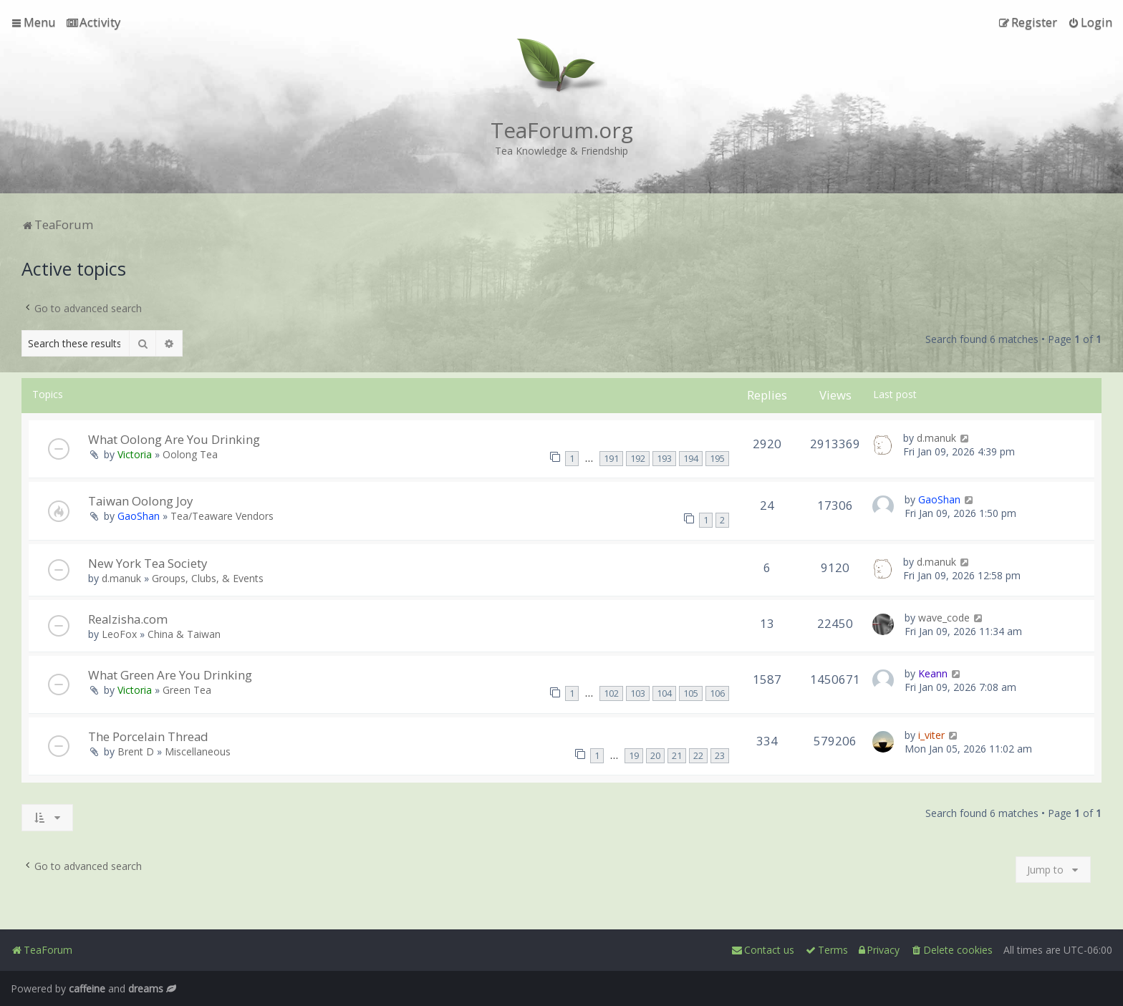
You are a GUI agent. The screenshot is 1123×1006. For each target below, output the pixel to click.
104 (664, 693)
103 (637, 693)
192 (637, 459)
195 (717, 459)
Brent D (135, 751)
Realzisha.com (128, 619)
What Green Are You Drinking (170, 675)
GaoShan (138, 516)
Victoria (134, 454)
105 (690, 693)
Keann (933, 673)
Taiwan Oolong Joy (140, 501)
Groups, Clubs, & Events (208, 578)
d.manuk (936, 438)
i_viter (931, 735)
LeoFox (119, 634)
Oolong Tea (190, 454)
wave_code (944, 617)
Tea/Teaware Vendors (222, 516)
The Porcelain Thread (148, 736)
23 (720, 756)
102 (611, 693)
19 (634, 756)
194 (690, 459)
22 (698, 756)
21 (677, 756)
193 (664, 459)
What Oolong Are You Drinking (174, 439)
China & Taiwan (184, 634)
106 (717, 693)
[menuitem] (93, 22)
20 (655, 756)
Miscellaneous (198, 751)
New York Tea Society (147, 563)
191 (611, 459)
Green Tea (187, 690)
